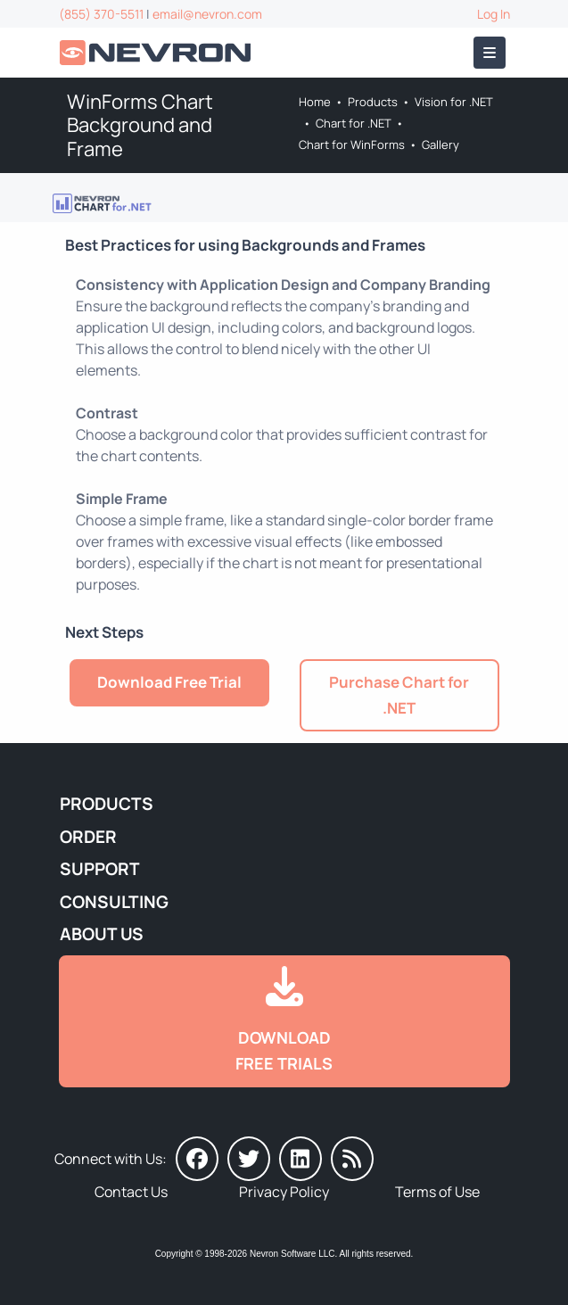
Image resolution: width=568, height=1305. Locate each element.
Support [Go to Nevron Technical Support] (100, 868)
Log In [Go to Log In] (493, 13)
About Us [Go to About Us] (102, 934)
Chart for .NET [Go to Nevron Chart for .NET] (353, 123)
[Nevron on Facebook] (197, 1158)
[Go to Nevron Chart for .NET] (103, 202)
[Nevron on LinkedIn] (300, 1158)
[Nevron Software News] (352, 1158)
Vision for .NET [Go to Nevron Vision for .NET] (454, 102)
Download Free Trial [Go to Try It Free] (169, 682)
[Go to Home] (156, 53)
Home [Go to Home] (315, 102)
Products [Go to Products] (373, 102)
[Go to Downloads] (284, 1021)
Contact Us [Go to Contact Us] (131, 1192)
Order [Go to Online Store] (88, 836)
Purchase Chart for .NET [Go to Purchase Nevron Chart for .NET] (399, 695)
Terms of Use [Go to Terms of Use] (437, 1192)
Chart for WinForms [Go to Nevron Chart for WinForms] (352, 144)
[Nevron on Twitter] (248, 1158)
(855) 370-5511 (101, 13)
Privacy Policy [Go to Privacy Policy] (284, 1192)
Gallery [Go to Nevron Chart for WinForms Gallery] (440, 144)
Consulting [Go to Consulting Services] (114, 901)
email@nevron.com (207, 13)
